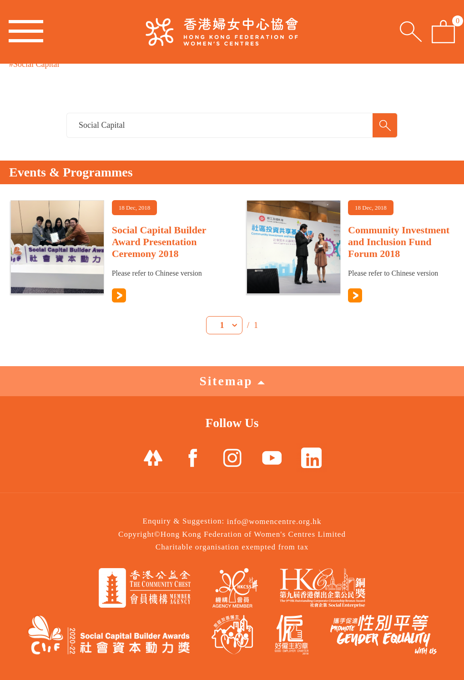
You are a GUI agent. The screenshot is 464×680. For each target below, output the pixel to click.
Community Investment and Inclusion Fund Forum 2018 (398, 241)
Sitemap (231, 381)
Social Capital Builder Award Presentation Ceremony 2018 (159, 241)
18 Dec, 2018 (135, 207)
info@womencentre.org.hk (274, 521)
